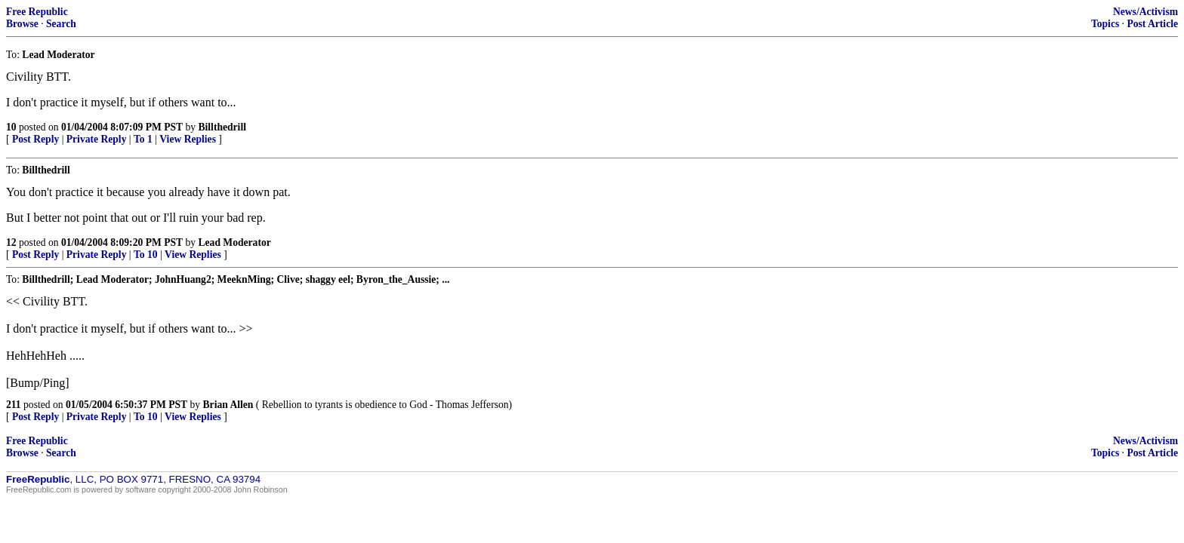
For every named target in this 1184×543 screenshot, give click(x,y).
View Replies (187, 139)
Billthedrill (222, 127)
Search (61, 23)
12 (11, 242)
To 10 (146, 254)
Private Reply (96, 139)
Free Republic (37, 11)
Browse (22, 23)
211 (13, 404)
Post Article (1152, 23)
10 (11, 127)
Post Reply (35, 139)
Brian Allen (228, 404)
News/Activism (1145, 11)
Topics (1105, 23)
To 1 (143, 139)
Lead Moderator (235, 242)
